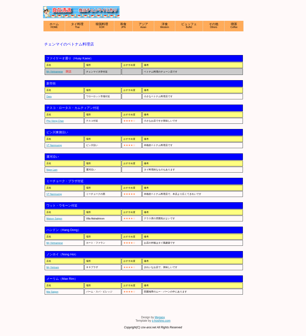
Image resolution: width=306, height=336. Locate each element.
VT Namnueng (54, 145)
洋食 (164, 25)
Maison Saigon (54, 218)
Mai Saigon (52, 292)
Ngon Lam (51, 169)
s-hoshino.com (161, 320)
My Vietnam (52, 267)
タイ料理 (77, 25)
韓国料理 (102, 25)
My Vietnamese (54, 71)
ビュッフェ (189, 25)
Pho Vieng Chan (55, 121)
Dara (49, 96)
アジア (143, 25)
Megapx (160, 317)
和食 (123, 25)
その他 (213, 25)
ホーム (54, 25)
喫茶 (233, 25)
